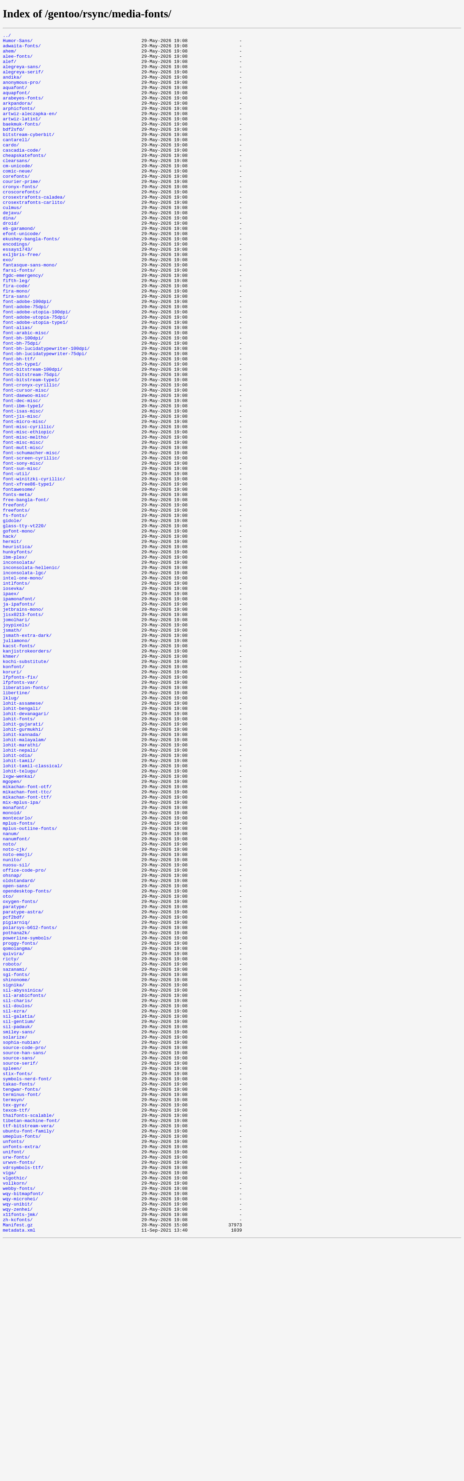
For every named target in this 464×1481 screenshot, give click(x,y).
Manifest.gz (18, 1463)
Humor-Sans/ (18, 42)
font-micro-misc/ (24, 499)
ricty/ (11, 1144)
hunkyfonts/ (18, 656)
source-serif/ (20, 1269)
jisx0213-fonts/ (23, 731)
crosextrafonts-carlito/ (34, 236)
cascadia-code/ (22, 174)
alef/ (9, 67)
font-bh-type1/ (22, 430)
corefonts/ (16, 205)
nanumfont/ (16, 1000)
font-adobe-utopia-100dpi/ (37, 368)
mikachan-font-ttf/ (27, 950)
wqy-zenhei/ (18, 1445)
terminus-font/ (22, 1307)
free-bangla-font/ (26, 593)
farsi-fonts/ (19, 318)
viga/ (9, 1401)
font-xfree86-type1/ (28, 574)
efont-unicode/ (22, 274)
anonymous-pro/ (22, 92)
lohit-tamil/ (19, 906)
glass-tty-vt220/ (24, 625)
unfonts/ (13, 1363)
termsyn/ (13, 1313)
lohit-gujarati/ (23, 862)
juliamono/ (16, 762)
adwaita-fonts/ (22, 49)
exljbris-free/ (22, 299)
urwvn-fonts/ (19, 1388)
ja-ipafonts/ (19, 718)
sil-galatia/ (19, 1213)
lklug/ (11, 831)
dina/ (9, 255)
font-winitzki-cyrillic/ (34, 568)
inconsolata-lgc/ (24, 681)
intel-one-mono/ (23, 687)
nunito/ (12, 1025)
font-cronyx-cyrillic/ (31, 456)
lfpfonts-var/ (20, 812)
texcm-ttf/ (16, 1326)
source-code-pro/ (24, 1251)
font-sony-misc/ (23, 549)
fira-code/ (16, 337)
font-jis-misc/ (22, 493)
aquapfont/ (16, 105)
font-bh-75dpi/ (22, 405)
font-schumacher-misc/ (31, 537)
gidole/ (12, 618)
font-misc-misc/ (23, 524)
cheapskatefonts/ (24, 180)
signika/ (13, 1175)
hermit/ (12, 643)
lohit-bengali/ (22, 844)
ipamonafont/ (19, 712)
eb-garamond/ (19, 268)
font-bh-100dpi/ (23, 399)
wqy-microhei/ (20, 1432)
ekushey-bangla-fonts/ (31, 280)
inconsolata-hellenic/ (31, 675)
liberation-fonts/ (26, 819)
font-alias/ (18, 387)
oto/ (8, 1069)
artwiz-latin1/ (22, 136)
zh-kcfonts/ (18, 1457)
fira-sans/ (16, 349)
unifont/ (13, 1376)
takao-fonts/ (19, 1294)
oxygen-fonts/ (20, 1075)
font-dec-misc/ (22, 474)
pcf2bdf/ (13, 1094)
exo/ (8, 305)
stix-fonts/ (18, 1282)
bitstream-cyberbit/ (28, 155)
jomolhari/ (16, 737)
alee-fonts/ (18, 61)
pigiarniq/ (16, 1100)
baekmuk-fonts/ (22, 142)
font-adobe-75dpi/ (26, 362)
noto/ (9, 1006)
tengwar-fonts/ (22, 1301)
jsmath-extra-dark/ (27, 756)
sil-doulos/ (18, 1201)
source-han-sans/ (24, 1257)
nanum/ (11, 994)
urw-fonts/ (16, 1382)
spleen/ (12, 1276)
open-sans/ (16, 1057)
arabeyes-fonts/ (23, 111)
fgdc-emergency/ (23, 324)
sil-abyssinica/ (23, 1182)
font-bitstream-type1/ (31, 449)
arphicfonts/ (19, 124)
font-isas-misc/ (23, 487)
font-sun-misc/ (22, 556)
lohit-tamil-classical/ (33, 913)
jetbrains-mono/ (23, 725)
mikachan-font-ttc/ (27, 944)
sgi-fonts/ (16, 1163)
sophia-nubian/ (22, 1244)
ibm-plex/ (15, 662)
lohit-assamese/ (23, 837)
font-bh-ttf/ (19, 424)
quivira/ (13, 1138)
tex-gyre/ (15, 1319)
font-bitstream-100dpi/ (33, 437)
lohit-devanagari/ (26, 850)
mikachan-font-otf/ (27, 938)
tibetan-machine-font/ (31, 1338)
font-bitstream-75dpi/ (31, 443)
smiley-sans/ (19, 1232)
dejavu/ (12, 249)
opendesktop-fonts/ (27, 1063)
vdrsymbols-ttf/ (23, 1395)
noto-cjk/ (15, 1013)
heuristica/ (18, 650)
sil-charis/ (18, 1194)
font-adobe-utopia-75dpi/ (35, 374)
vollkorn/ (15, 1413)
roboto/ (12, 1150)
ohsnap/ (12, 1044)
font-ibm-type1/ (23, 481)
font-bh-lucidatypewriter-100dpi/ (46, 412)
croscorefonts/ (22, 224)
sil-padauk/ (18, 1226)
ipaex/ (11, 706)
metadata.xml (19, 1470)
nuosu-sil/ (16, 1031)
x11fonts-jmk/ (20, 1451)
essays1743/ (18, 293)
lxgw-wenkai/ (19, 925)
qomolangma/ (18, 1132)
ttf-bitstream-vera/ (28, 1345)
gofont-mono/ (19, 631)
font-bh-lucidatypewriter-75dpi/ (45, 418)
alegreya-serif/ (23, 80)
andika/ (12, 86)
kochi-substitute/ (26, 787)
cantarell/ (16, 161)
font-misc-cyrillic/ (28, 506)
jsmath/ (12, 750)
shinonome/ (16, 1169)
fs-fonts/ (15, 612)
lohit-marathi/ (22, 887)
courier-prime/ (22, 211)
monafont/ (15, 963)
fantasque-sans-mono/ (30, 312)
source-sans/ (19, 1263)
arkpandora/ (18, 117)
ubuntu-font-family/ (28, 1351)
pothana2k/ (16, 1113)
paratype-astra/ (23, 1088)
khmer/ (11, 781)
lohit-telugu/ (20, 919)
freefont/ (15, 600)
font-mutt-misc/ (23, 531)
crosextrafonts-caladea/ (34, 230)
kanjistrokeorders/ (27, 775)
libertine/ (16, 825)
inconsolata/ (19, 668)
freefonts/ (16, 606)
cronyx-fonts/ (20, 218)
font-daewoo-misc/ (26, 468)
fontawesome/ (19, 581)
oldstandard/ (19, 1050)
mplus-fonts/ (19, 981)
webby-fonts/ (19, 1420)
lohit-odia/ (18, 900)
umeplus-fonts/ (22, 1357)
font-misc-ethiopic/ (28, 512)
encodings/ (16, 286)
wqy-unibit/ (18, 1438)
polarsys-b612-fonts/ (30, 1107)
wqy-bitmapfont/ (23, 1426)
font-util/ (16, 562)
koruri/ (12, 800)
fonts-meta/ (18, 587)
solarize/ (15, 1238)
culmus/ (12, 243)
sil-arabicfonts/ (24, 1188)
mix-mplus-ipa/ (22, 956)
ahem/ (9, 55)
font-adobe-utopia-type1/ (35, 380)
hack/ (9, 637)
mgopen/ (12, 931)
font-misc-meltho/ (26, 518)
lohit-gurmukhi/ (23, 869)
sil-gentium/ (19, 1219)
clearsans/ (16, 186)
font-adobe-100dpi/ (27, 355)
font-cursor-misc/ (26, 462)
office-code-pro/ (24, 1038)
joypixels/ (16, 743)
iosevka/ (13, 700)
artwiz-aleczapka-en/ (30, 130)
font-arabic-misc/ (26, 393)
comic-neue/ (18, 199)
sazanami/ (15, 1157)
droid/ (11, 261)
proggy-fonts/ (20, 1125)
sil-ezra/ (15, 1207)
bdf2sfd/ (13, 149)
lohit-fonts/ (19, 856)
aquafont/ (15, 99)
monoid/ (12, 969)
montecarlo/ (18, 975)
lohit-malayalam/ (24, 881)
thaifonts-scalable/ (28, 1332)
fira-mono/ (16, 343)
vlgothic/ (15, 1407)
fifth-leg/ (16, 330)
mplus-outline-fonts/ (30, 988)
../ (7, 36)
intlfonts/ (16, 693)
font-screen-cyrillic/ (31, 543)
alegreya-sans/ (22, 74)
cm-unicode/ (18, 193)
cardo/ (11, 168)
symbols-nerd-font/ (27, 1288)
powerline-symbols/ (27, 1119)
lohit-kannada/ (22, 875)
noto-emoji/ (18, 1019)
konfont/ (13, 794)
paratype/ (15, 1082)
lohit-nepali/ (20, 894)
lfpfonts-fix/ (20, 806)
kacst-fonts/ (19, 769)
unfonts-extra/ (22, 1370)
